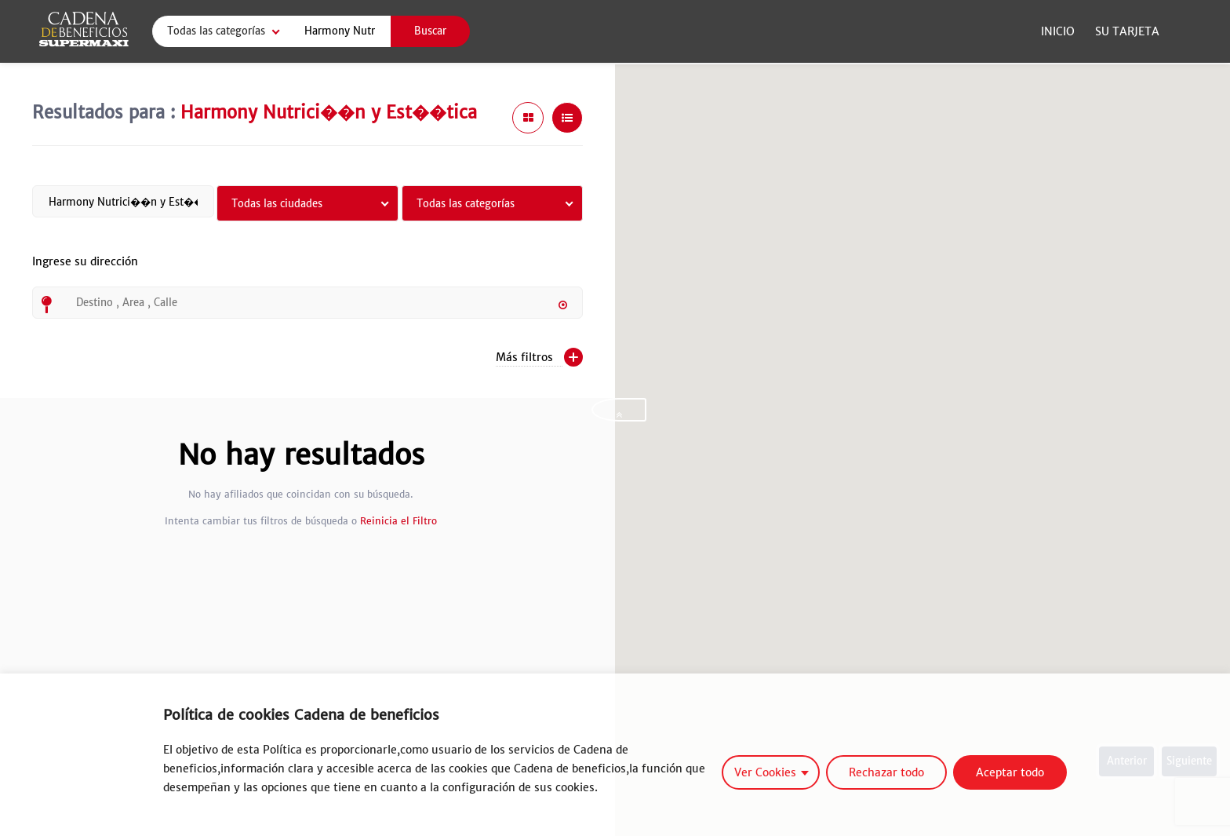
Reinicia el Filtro (398, 521)
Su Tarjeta (1127, 31)
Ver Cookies (765, 772)
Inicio (1058, 31)
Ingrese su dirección (85, 270)
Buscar (430, 31)
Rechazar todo (886, 772)
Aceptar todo (1010, 772)
